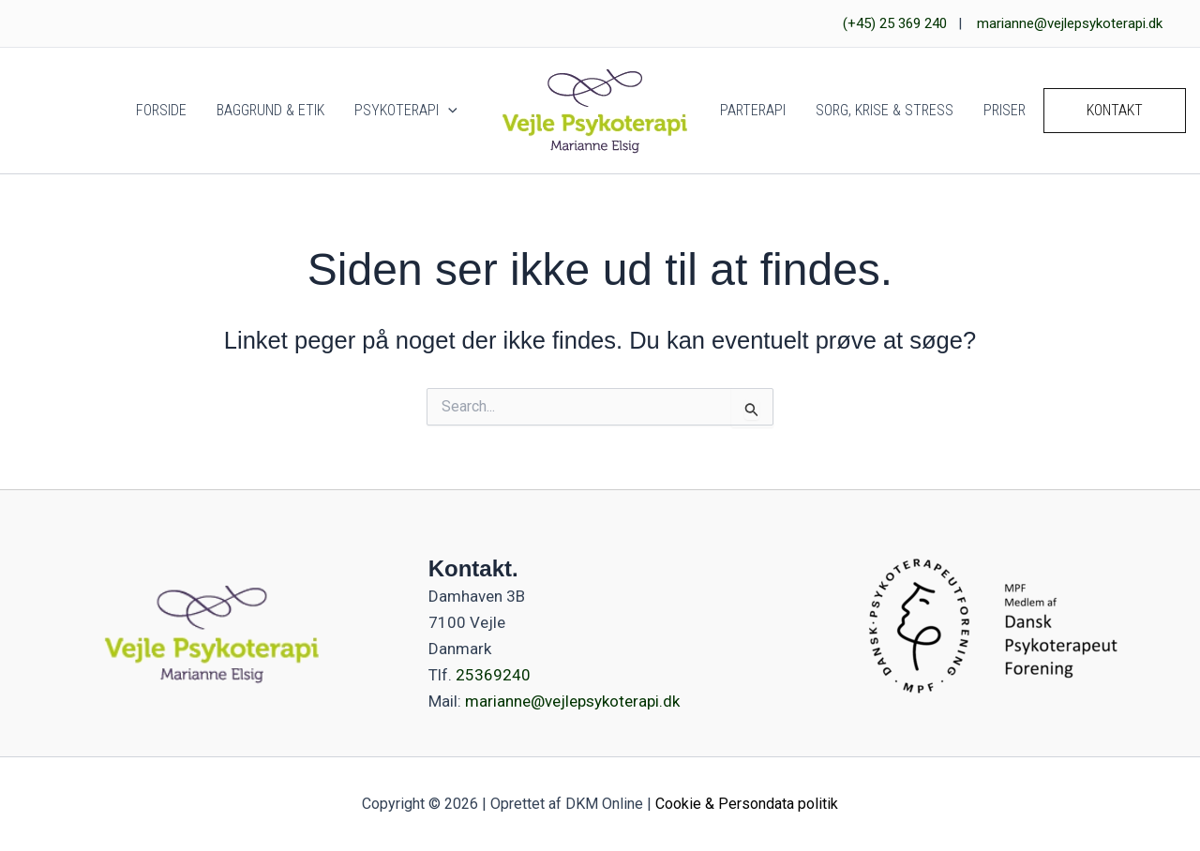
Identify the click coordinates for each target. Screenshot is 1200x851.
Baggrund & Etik (270, 110)
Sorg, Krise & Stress (884, 110)
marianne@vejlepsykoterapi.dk (1069, 23)
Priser (1004, 110)
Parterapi (753, 110)
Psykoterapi (406, 110)
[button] (448, 110)
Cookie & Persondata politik (746, 804)
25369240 (491, 674)
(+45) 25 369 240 (895, 23)
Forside (161, 110)
